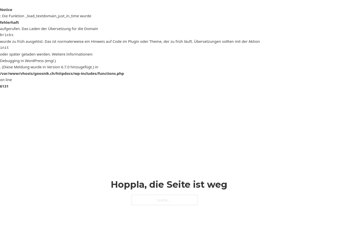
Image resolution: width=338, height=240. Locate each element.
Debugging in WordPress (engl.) (28, 60)
